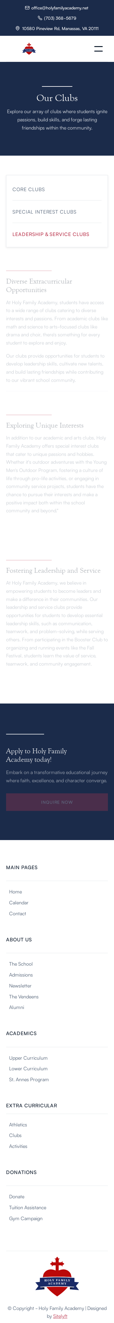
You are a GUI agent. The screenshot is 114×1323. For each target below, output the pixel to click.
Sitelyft (60, 1315)
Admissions (21, 974)
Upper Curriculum (28, 1057)
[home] (29, 49)
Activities (18, 1145)
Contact (17, 913)
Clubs (15, 1135)
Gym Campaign (26, 1218)
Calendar (19, 902)
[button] (98, 48)
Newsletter (20, 985)
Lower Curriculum (28, 1068)
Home (15, 891)
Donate (16, 1196)
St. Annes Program (29, 1079)
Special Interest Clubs (44, 211)
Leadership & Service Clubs (50, 234)
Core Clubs (28, 189)
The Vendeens (24, 996)
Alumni (16, 1007)
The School (21, 963)
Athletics (18, 1124)
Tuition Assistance (27, 1207)
